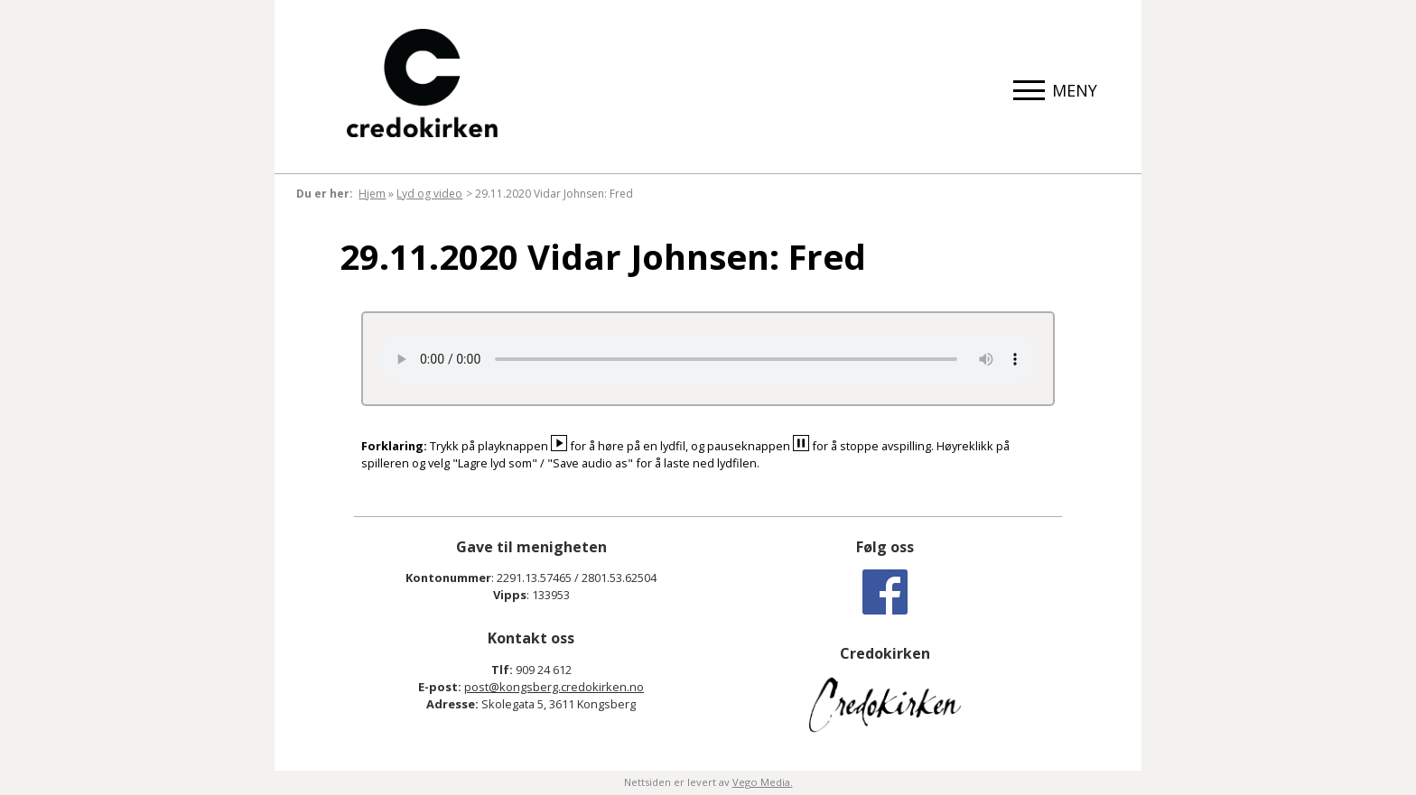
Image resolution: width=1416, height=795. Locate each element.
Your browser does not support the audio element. (708, 359)
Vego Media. (762, 782)
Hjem (372, 193)
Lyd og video (429, 193)
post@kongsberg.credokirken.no (554, 687)
